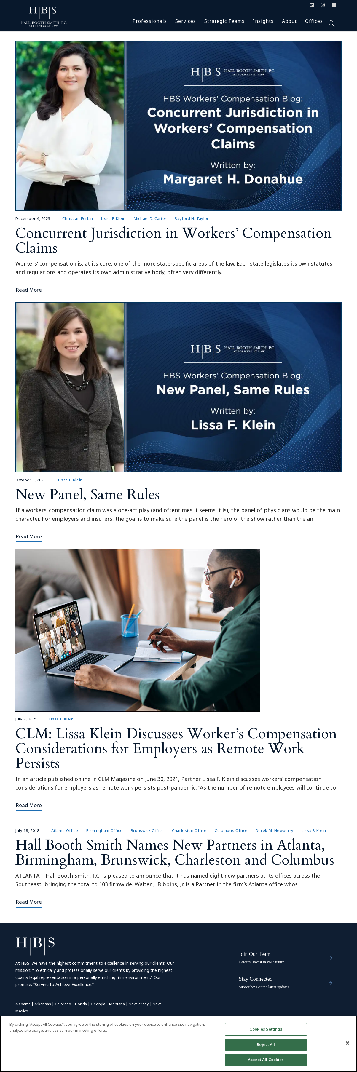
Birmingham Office (104, 830)
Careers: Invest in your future (261, 962)
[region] (178, 1044)
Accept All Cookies (266, 1059)
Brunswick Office (147, 830)
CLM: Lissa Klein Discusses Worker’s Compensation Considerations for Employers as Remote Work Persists (176, 748)
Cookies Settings (265, 1029)
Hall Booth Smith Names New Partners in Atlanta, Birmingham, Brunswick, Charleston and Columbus (174, 852)
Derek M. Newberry (275, 830)
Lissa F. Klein (113, 218)
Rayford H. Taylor (192, 218)
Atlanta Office (64, 830)
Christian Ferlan (77, 218)
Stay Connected (255, 979)
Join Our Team (254, 954)
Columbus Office (231, 830)
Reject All (266, 1044)
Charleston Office (189, 830)
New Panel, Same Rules (87, 494)
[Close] (347, 1043)
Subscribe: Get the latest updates (264, 987)
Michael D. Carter (150, 218)
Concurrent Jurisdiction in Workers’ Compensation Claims (173, 240)
